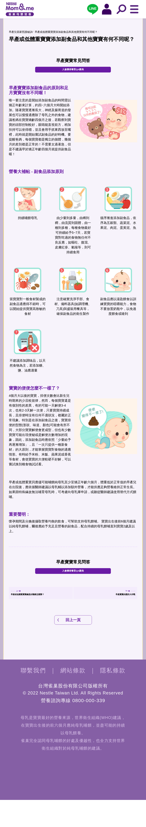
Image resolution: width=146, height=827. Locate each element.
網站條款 (73, 698)
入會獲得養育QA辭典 (73, 71)
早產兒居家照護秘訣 (20, 32)
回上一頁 (73, 647)
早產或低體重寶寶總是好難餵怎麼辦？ (40, 615)
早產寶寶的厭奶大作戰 (117, 615)
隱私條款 (112, 698)
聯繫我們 (33, 698)
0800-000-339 (88, 727)
